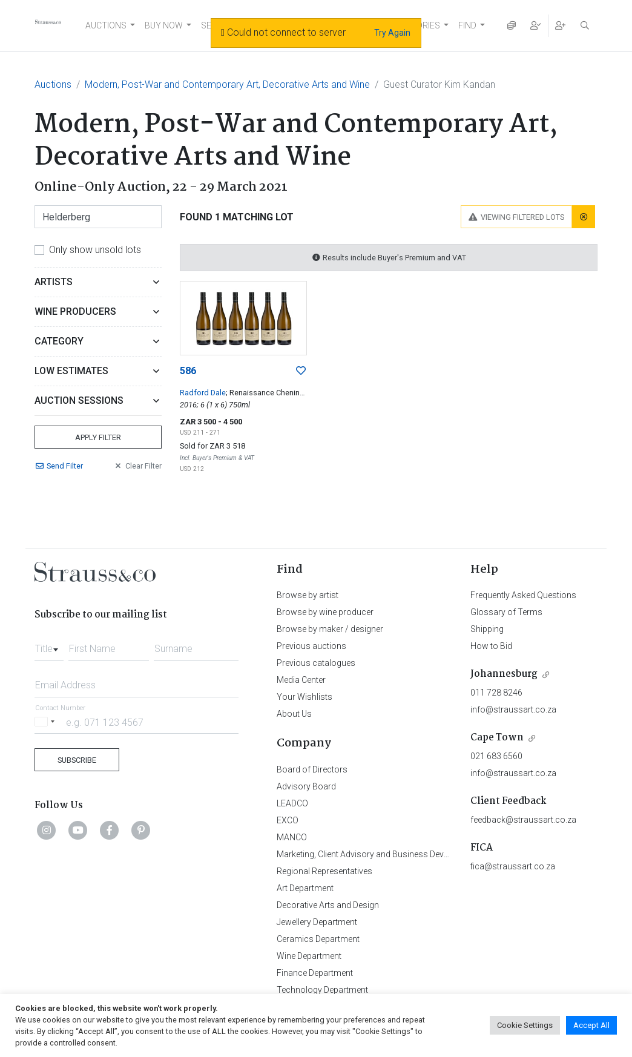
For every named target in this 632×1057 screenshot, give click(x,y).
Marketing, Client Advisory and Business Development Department (401, 854)
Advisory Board (306, 786)
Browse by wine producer (325, 612)
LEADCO (292, 803)
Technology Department (322, 990)
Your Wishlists (304, 697)
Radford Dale (203, 392)
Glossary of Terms (506, 612)
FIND (467, 25)
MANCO (292, 837)
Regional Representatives (324, 871)
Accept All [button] (591, 1025)
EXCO (287, 820)
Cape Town (497, 737)
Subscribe (77, 760)
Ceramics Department (318, 939)
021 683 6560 (496, 756)
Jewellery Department (317, 922)
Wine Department (309, 956)
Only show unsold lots (95, 249)
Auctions (53, 84)
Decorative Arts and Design (328, 905)
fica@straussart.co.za (512, 866)
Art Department (305, 888)
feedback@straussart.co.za (523, 820)
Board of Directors (312, 769)
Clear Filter (137, 465)
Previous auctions (311, 646)
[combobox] (49, 645)
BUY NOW (164, 25)
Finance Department (315, 973)
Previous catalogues (316, 663)
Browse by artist (307, 595)
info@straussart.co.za (513, 709)
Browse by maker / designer (330, 629)
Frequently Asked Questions (523, 595)
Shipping (487, 629)
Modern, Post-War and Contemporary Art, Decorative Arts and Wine (227, 84)
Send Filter (59, 465)
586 (188, 371)
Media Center (301, 680)
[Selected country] (46, 722)
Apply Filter (98, 437)
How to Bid (491, 646)
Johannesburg (504, 674)
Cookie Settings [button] (525, 1025)
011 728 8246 (496, 692)
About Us (294, 714)
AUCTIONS (106, 25)
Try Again (392, 33)
